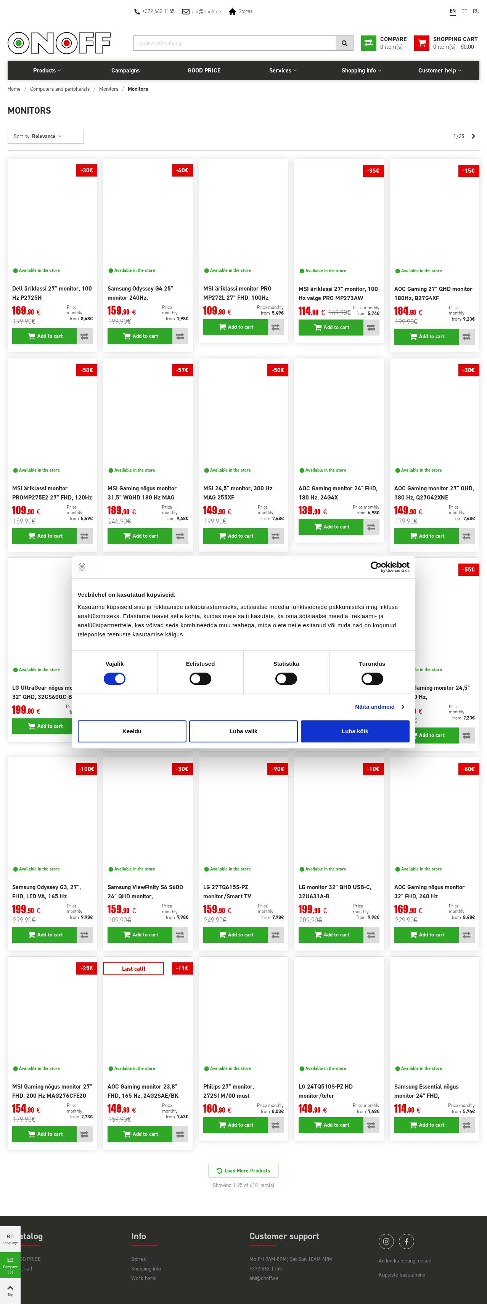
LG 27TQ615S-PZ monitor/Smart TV (227, 891)
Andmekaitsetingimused (405, 1260)
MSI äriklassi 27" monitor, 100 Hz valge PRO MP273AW (338, 293)
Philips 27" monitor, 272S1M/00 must (228, 1091)
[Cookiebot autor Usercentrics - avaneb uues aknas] (376, 567)
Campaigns (125, 70)
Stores (245, 11)
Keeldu (131, 731)
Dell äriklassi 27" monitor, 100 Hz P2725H (52, 293)
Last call (22, 1268)
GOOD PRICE (204, 70)
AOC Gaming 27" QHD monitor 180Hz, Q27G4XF (433, 293)
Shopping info (359, 70)
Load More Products (247, 1170)
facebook (406, 1241)
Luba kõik (355, 731)
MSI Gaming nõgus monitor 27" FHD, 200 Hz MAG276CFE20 (52, 1091)
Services (280, 70)
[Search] (243, 43)
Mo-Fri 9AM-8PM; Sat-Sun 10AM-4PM (290, 1259)
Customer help (437, 70)
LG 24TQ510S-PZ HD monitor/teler (326, 1091)
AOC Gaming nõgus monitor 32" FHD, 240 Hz (429, 891)
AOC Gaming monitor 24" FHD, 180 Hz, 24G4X (338, 492)
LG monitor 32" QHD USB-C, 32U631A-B (335, 891)
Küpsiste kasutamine (402, 1274)
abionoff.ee (206, 11)
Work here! (143, 1278)
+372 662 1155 (158, 11)
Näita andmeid (375, 706)
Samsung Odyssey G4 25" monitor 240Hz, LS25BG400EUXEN (140, 297)
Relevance (47, 136)
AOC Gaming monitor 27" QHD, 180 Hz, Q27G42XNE (434, 492)
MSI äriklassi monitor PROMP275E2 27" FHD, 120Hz (52, 492)
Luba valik (243, 731)
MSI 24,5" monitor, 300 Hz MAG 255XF (237, 492)
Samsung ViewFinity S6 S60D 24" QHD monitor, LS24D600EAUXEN (145, 896)
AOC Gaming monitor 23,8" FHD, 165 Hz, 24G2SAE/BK (143, 1091)
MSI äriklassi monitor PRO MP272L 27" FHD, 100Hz (237, 293)
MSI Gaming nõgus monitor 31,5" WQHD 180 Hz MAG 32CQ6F (142, 497)
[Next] (473, 136)
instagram (386, 1241)
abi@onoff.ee (263, 1278)
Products (44, 70)
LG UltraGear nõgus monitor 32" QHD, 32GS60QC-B (48, 692)
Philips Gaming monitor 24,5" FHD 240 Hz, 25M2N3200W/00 (432, 697)
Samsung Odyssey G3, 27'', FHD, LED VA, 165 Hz (46, 891)
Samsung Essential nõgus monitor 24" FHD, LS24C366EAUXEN (426, 1095)
